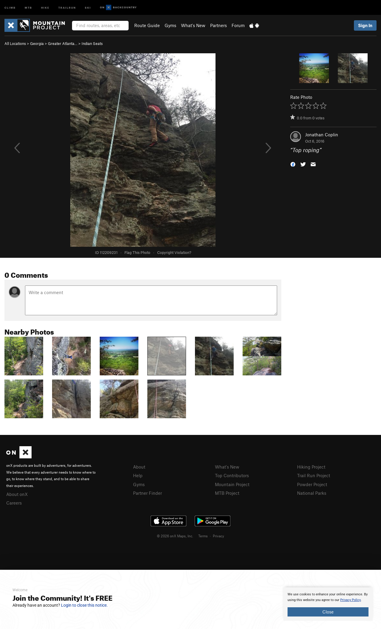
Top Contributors (232, 475)
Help (138, 475)
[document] (328, 603)
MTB (28, 7)
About (139, 466)
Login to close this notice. (84, 605)
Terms (203, 536)
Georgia (37, 43)
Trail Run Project (313, 475)
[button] (293, 163)
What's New (193, 25)
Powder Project (312, 484)
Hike (45, 7)
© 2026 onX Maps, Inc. (175, 536)
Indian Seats (92, 43)
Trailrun (67, 7)
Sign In (365, 25)
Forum (238, 25)
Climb (10, 7)
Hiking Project (311, 466)
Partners (218, 25)
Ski (88, 7)
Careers (14, 502)
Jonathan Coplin (321, 134)
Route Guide (147, 25)
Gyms (170, 25)
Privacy (218, 536)
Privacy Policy (350, 600)
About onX (17, 494)
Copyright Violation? (174, 252)
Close (328, 611)
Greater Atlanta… (62, 43)
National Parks (311, 493)
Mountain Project (232, 484)
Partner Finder (147, 493)
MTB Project (227, 493)
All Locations (15, 43)
